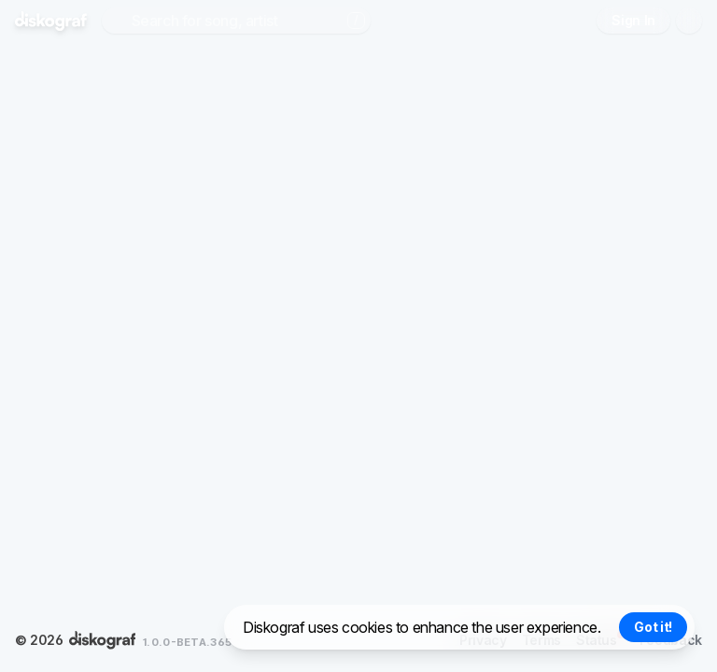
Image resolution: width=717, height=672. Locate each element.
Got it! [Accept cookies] (653, 627)
